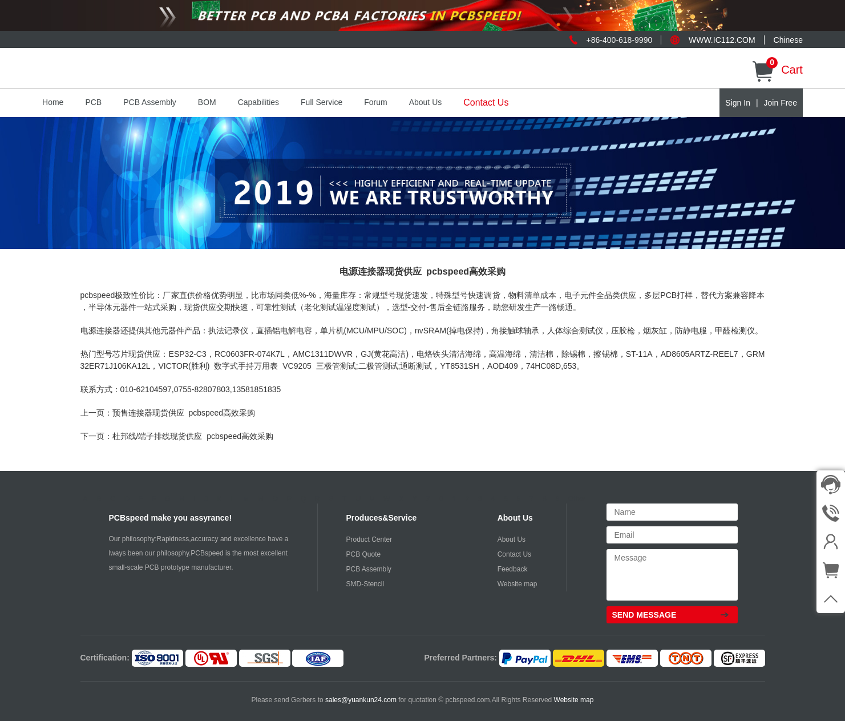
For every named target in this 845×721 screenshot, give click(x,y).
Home (52, 102)
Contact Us (485, 102)
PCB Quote (363, 554)
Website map (517, 584)
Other (576, 499)
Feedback (513, 569)
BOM (207, 102)
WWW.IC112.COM (722, 40)
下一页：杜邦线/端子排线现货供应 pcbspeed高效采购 (177, 436)
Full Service (321, 102)
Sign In (737, 102)
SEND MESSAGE (644, 614)
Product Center (369, 539)
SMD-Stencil (365, 584)
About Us (425, 102)
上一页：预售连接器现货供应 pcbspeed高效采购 (168, 412)
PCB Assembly (149, 102)
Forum (375, 102)
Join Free (780, 102)
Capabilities (258, 102)
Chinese (788, 40)
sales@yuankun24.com (361, 700)
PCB (93, 102)
